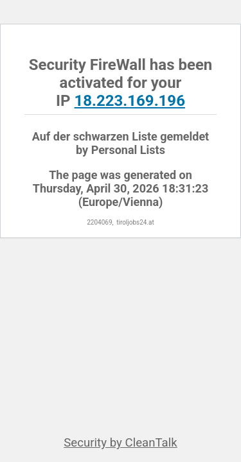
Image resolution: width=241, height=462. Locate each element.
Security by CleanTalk (120, 443)
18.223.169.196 (130, 101)
